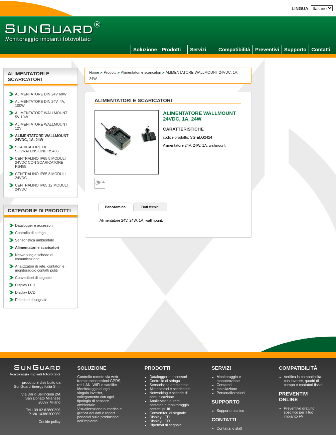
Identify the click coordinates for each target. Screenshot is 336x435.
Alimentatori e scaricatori (141, 72)
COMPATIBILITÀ (298, 368)
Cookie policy (49, 422)
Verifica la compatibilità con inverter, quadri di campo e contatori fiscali (303, 381)
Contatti (320, 49)
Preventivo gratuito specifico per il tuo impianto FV (299, 412)
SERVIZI (221, 368)
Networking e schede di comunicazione (34, 257)
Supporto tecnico (230, 411)
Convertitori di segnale (33, 278)
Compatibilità (234, 49)
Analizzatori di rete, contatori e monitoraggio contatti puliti (39, 268)
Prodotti (171, 49)
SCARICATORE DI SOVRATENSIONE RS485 (37, 149)
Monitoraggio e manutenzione (229, 379)
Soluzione (145, 49)
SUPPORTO (226, 402)
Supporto (295, 49)
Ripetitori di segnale (31, 300)
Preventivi (267, 49)
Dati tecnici (150, 207)
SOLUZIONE (92, 368)
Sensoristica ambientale (34, 240)
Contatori (224, 385)
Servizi (198, 49)
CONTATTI (224, 419)
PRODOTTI (157, 368)
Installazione (227, 389)
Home (94, 72)
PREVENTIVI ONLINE (294, 396)
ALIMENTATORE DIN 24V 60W (40, 94)
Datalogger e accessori (34, 225)
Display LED (25, 285)
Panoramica (115, 207)
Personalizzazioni (231, 393)
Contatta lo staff (229, 428)
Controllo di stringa (30, 233)
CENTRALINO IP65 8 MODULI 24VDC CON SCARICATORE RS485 (40, 162)
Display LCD (25, 292)
